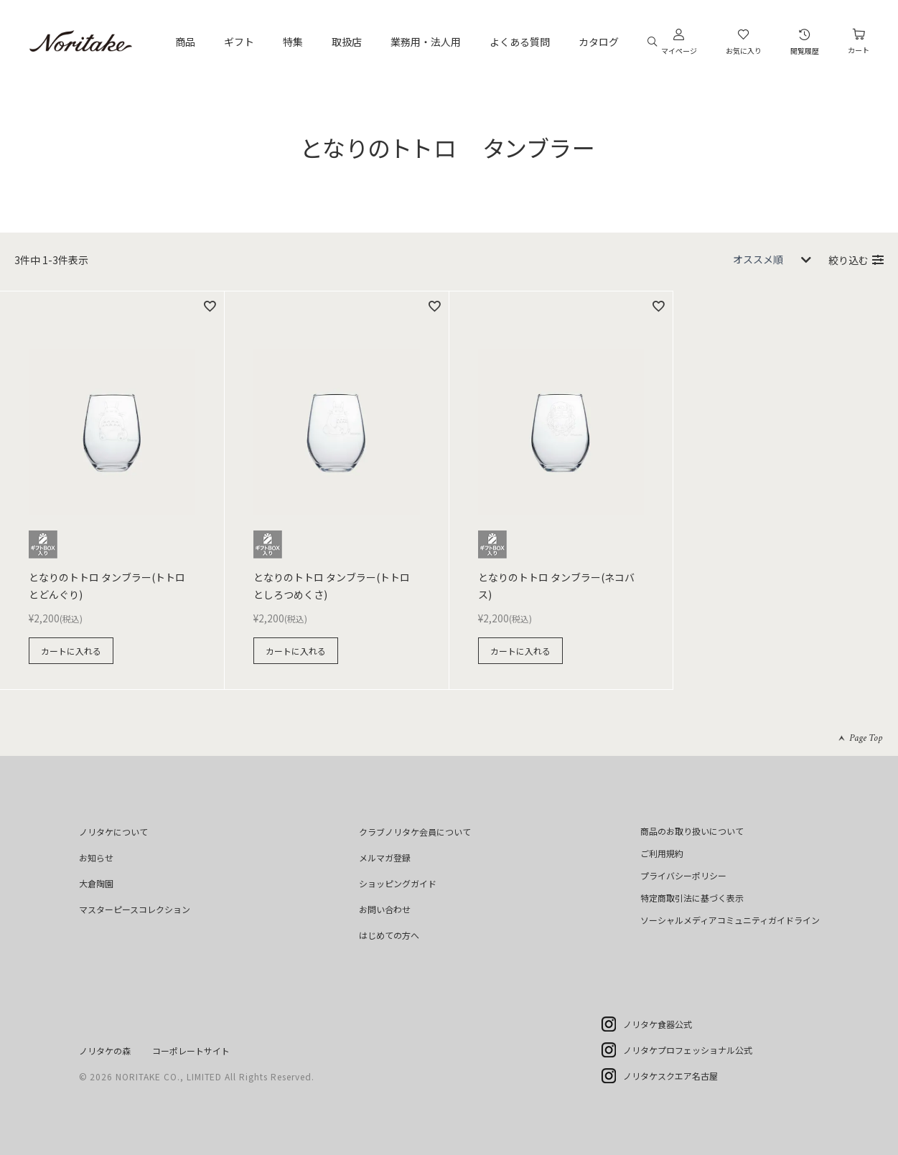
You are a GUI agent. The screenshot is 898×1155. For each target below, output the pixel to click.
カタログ (599, 41)
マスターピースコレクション (134, 909)
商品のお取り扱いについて (692, 831)
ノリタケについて (113, 832)
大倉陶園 (96, 883)
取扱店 (347, 41)
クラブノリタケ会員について (415, 832)
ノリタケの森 (105, 1050)
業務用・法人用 (425, 41)
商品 (185, 41)
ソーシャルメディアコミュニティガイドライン (730, 920)
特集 (293, 41)
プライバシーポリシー (683, 875)
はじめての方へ (389, 935)
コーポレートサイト (191, 1050)
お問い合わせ (385, 909)
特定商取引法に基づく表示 (692, 898)
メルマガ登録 (385, 857)
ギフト (239, 41)
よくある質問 (520, 41)
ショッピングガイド (397, 883)
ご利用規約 (661, 853)
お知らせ (96, 857)
